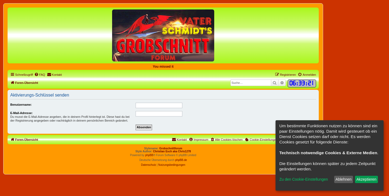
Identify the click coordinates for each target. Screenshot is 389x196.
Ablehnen (343, 179)
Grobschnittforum (170, 148)
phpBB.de (181, 160)
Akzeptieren (366, 179)
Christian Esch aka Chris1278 (172, 151)
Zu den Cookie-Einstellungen (303, 179)
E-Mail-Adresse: (21, 113)
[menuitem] (39, 74)
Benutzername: (21, 104)
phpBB (149, 155)
